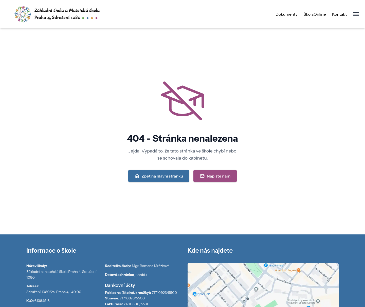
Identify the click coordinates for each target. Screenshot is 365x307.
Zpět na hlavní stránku (159, 176)
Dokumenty (287, 14)
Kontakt (339, 14)
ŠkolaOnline (315, 14)
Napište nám (215, 176)
